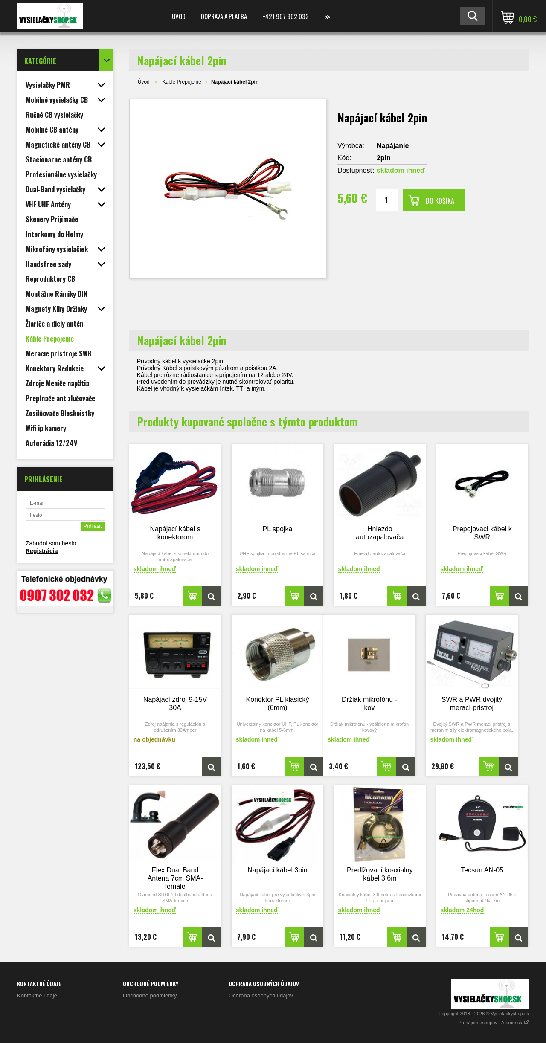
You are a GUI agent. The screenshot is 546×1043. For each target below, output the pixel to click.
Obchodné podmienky (150, 995)
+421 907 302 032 (285, 16)
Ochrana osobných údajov (261, 995)
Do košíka (440, 201)
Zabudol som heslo (51, 543)
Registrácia (42, 551)
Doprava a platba (224, 16)
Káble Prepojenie (181, 82)
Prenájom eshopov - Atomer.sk (493, 1022)
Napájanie (393, 145)
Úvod (179, 16)
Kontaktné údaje (37, 995)
